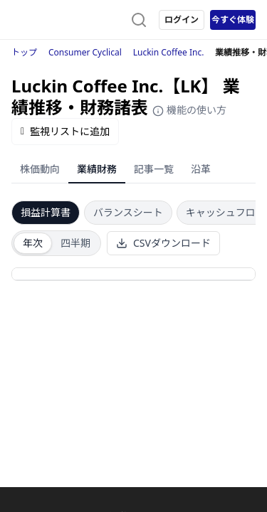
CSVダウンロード (163, 243)
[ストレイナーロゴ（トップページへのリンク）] (68, 20)
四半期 (75, 243)
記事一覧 (154, 169)
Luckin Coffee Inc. (168, 52)
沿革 (201, 169)
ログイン (181, 20)
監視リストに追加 (65, 131)
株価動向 (40, 169)
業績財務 (97, 169)
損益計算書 (45, 212)
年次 (33, 243)
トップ (24, 52)
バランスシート (128, 212)
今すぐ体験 (232, 20)
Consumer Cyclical (85, 52)
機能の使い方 (189, 110)
